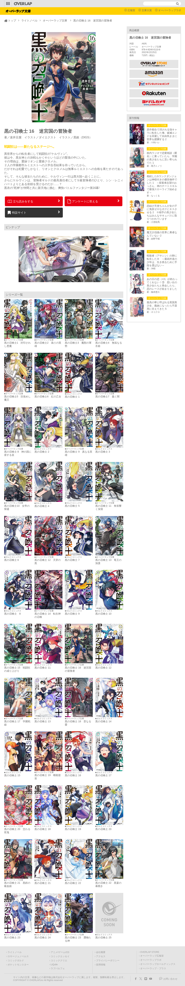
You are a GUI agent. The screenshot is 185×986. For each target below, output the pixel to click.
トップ (12, 20)
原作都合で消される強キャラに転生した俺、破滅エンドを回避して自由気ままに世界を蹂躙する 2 (162, 134)
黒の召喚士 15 (12, 775)
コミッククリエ (59, 960)
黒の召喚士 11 (42, 667)
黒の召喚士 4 (41, 506)
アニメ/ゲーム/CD (60, 952)
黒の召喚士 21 (42, 883)
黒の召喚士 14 (103, 721)
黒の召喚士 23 (12, 937)
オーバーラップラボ (169, 10)
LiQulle (54, 964)
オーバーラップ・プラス (153, 968)
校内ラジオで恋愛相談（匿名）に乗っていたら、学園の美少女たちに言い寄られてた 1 (162, 158)
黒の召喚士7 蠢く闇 (107, 396)
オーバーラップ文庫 (55, 20)
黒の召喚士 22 (73, 883)
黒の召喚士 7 (72, 559)
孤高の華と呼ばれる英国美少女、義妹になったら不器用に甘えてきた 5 (162, 305)
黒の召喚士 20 (103, 829)
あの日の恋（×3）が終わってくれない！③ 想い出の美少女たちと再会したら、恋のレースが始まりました (162, 284)
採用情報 (100, 964)
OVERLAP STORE (149, 952)
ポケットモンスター (18, 964)
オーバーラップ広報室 (152, 956)
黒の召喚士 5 (72, 505)
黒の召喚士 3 (102, 451)
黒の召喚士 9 (72, 613)
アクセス (100, 956)
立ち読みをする (20, 201)
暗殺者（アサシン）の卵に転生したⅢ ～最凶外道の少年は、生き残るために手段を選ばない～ (162, 260)
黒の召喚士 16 (73, 775)
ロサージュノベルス (18, 956)
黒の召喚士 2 (41, 451)
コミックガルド (16, 960)
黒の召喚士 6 (11, 559)
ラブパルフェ (58, 968)
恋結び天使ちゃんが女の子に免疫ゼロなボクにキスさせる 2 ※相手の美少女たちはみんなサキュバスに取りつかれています (162, 212)
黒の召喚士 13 (42, 721)
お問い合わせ (170, 979)
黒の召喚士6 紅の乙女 (47, 396)
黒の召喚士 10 (103, 613)
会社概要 (100, 952)
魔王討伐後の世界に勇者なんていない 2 (162, 234)
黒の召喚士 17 (103, 775)
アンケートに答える (83, 201)
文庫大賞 (147, 10)
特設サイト (17, 212)
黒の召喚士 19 (73, 829)
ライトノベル (29, 20)
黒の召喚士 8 (12, 613)
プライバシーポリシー (107, 960)
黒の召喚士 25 (103, 937)
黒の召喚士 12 (103, 667)
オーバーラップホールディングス (157, 964)
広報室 (131, 10)
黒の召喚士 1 (72, 396)
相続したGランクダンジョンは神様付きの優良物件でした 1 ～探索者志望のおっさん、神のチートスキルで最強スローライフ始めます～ (162, 184)
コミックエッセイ (60, 956)
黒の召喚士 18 (42, 829)
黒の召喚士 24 (42, 937)
